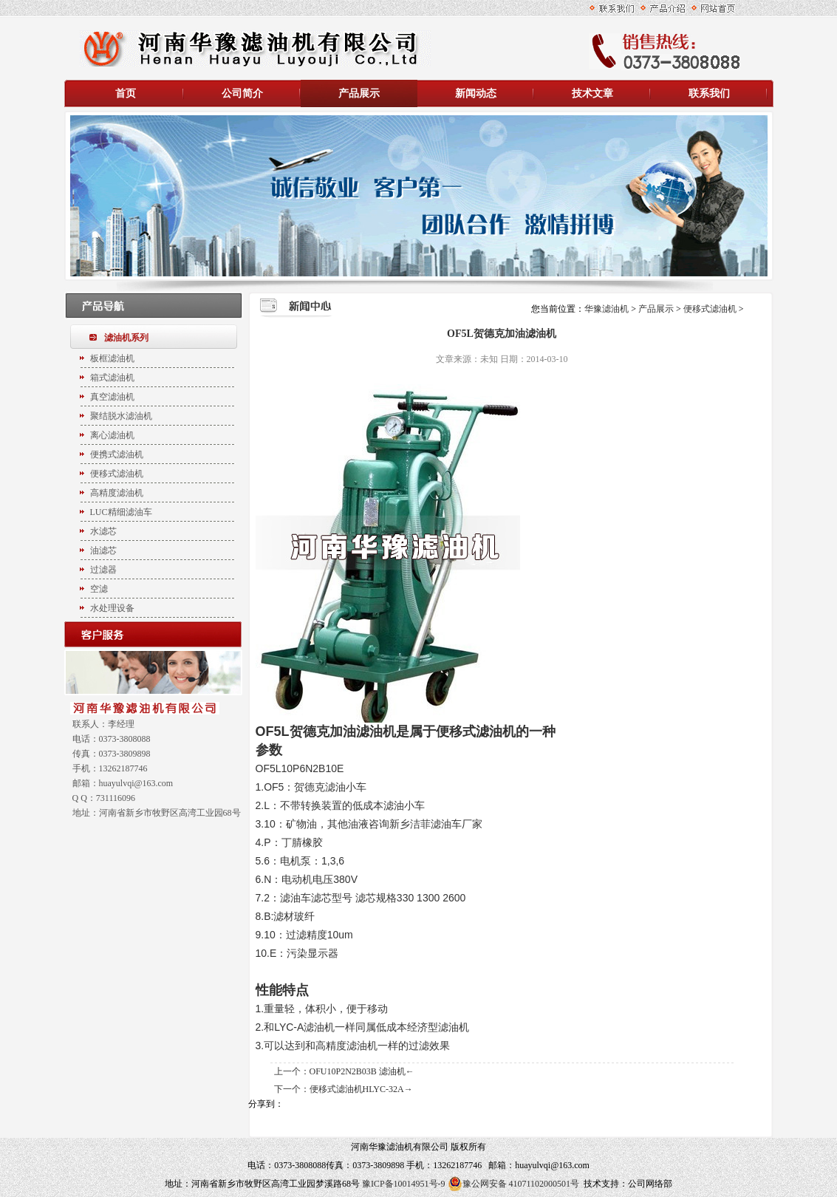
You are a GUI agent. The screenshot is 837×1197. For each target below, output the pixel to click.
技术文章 (592, 93)
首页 (125, 93)
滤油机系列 (126, 337)
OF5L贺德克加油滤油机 (326, 731)
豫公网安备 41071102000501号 (514, 1183)
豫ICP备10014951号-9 (403, 1184)
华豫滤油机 (607, 309)
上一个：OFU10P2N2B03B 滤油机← (344, 1071)
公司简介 (242, 93)
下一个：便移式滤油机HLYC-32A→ (343, 1089)
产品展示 (359, 93)
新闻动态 (475, 93)
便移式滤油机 (710, 309)
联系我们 (709, 93)
